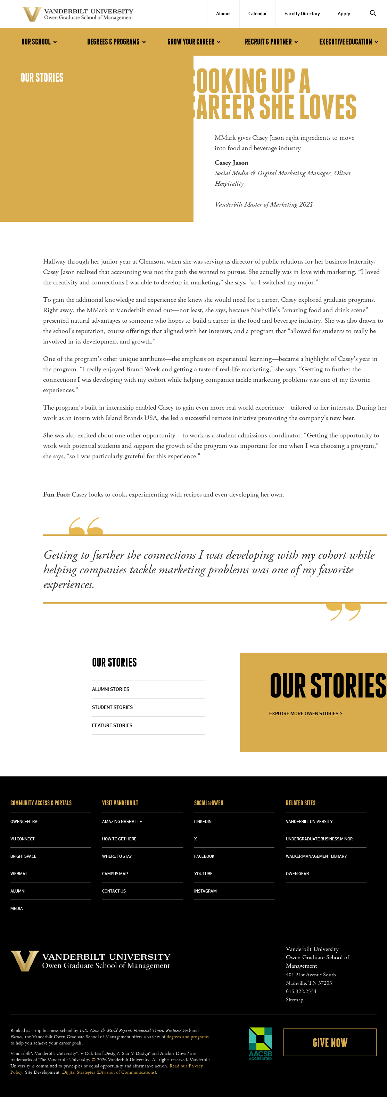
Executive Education (350, 42)
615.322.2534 (301, 991)
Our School (40, 42)
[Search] (373, 14)
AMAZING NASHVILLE (122, 822)
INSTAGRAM (205, 891)
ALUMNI (17, 891)
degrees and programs (188, 1037)
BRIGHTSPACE (23, 857)
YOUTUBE (203, 874)
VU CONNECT (22, 839)
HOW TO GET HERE (119, 839)
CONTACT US (114, 891)
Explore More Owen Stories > (305, 714)
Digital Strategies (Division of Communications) (109, 1072)
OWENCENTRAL (25, 822)
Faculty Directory (302, 14)
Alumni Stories (110, 689)
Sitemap (294, 999)
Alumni (223, 14)
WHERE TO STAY (117, 857)
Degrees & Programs (117, 42)
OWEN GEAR (297, 874)
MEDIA (16, 909)
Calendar (257, 14)
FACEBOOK (204, 857)
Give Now (330, 1043)
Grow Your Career (195, 42)
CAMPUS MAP (115, 874)
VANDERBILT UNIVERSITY (309, 822)
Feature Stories (112, 725)
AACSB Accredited (260, 1043)
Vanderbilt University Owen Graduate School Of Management (77, 15)
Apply (344, 14)
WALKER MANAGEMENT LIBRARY (316, 857)
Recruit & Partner (272, 42)
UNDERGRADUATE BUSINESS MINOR (319, 839)
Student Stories (112, 707)
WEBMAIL (19, 874)
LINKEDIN (203, 822)
